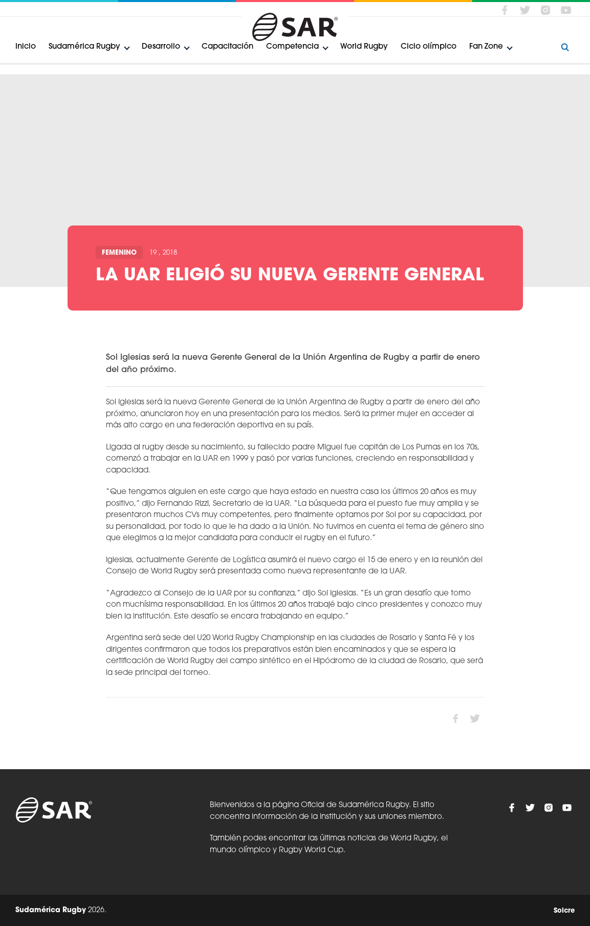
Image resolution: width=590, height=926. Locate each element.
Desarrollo (161, 47)
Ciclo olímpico (428, 47)
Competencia (292, 47)
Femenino (119, 253)
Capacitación (227, 47)
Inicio (25, 47)
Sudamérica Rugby (84, 47)
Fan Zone (486, 47)
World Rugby (364, 47)
